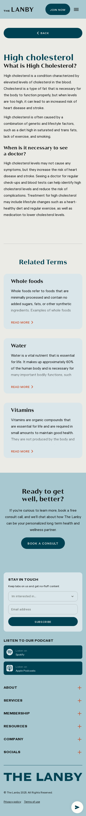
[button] (76, 9)
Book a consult (43, 543)
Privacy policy (12, 801)
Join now (58, 10)
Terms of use (32, 801)
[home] (18, 9)
